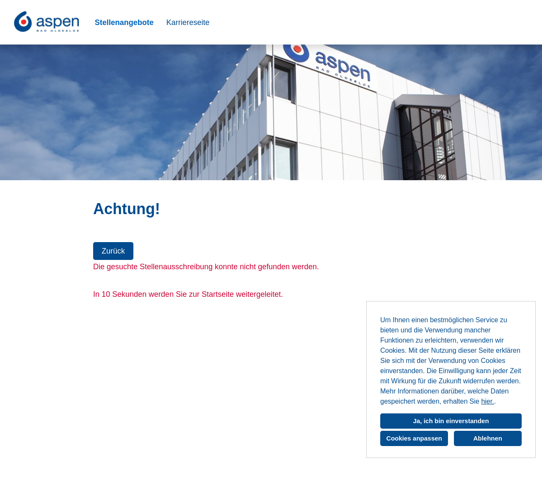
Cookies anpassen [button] (414, 438)
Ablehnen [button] (487, 438)
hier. (487, 401)
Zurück (113, 251)
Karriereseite (188, 22)
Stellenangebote (124, 22)
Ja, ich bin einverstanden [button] (451, 420)
